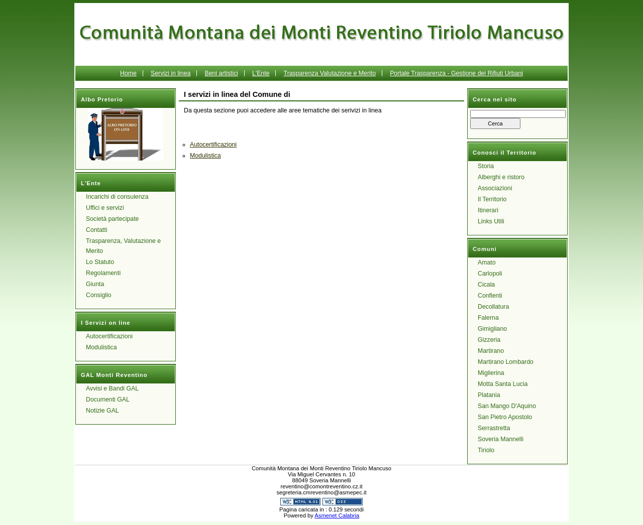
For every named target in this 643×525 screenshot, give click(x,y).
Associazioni (495, 188)
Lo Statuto (100, 262)
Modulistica (101, 347)
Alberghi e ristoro (501, 177)
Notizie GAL (102, 410)
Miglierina (491, 372)
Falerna (488, 317)
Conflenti (490, 295)
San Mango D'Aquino (507, 406)
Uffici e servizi (105, 207)
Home (128, 73)
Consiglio (99, 295)
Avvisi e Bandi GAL (112, 388)
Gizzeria (489, 339)
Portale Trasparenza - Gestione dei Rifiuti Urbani (456, 73)
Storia (486, 166)
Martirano (491, 350)
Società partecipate (112, 218)
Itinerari (488, 210)
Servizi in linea (170, 73)
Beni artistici (221, 73)
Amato (487, 262)
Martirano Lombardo (505, 361)
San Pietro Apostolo (505, 417)
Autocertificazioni (109, 336)
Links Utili (491, 221)
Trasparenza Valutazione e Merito (330, 73)
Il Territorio (492, 199)
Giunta (95, 284)
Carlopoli (490, 273)
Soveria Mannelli (500, 439)
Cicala (486, 284)
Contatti (96, 229)
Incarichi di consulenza (117, 196)
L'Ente (261, 73)
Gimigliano (492, 328)
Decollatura (493, 306)
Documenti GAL (108, 399)
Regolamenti (103, 273)
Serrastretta (494, 428)
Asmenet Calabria (336, 515)
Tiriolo (486, 450)
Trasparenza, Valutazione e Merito (123, 245)
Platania (489, 395)
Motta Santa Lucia (502, 383)
